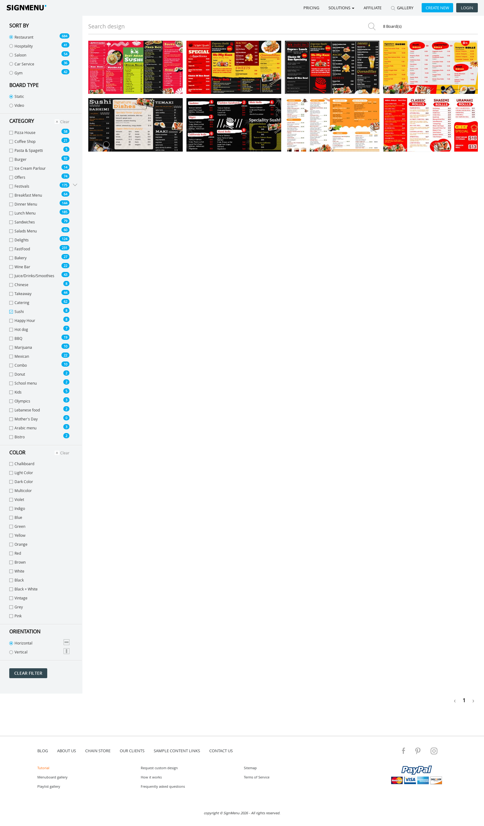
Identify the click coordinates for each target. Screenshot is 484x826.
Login (467, 7)
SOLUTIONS (341, 7)
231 (64, 247)
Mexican (39, 356)
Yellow (17, 535)
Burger (39, 159)
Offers (39, 176)
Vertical (39, 651)
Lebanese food (39, 409)
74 (65, 176)
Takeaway (39, 293)
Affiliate (373, 7)
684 (64, 36)
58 (65, 131)
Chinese (39, 284)
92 (65, 158)
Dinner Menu (39, 203)
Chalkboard (21, 463)
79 (65, 221)
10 (65, 346)
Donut (39, 373)
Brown (17, 562)
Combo (39, 364)
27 (65, 256)
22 (65, 265)
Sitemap (250, 768)
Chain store (98, 750)
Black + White (23, 588)
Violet (16, 499)
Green (17, 526)
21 (65, 140)
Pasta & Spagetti (39, 150)
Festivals (39, 185)
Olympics (39, 400)
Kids (39, 391)
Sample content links (177, 750)
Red (15, 553)
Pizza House (39, 132)
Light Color (21, 472)
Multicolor (20, 490)
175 (64, 185)
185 (64, 212)
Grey (16, 606)
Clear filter (28, 673)
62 (65, 301)
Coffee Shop (39, 141)
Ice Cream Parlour (39, 168)
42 (65, 71)
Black (16, 580)
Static (16, 96)
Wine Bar (39, 266)
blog (42, 750)
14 (65, 167)
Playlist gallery (48, 786)
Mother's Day (39, 418)
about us (66, 750)
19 (65, 337)
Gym (39, 72)
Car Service (39, 63)
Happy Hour (39, 320)
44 (65, 292)
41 (65, 45)
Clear (62, 121)
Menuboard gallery (52, 777)
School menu (39, 382)
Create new (437, 7)
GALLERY (402, 7)
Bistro (39, 436)
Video (16, 105)
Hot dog (39, 329)
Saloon (39, 54)
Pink (15, 615)
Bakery (39, 257)
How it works (151, 777)
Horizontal (39, 642)
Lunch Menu (39, 212)
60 (65, 229)
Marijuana (39, 347)
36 (65, 62)
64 (65, 194)
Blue (15, 517)
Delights (39, 239)
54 (65, 54)
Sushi (39, 311)
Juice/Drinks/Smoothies (39, 275)
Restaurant (39, 36)
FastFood (39, 248)
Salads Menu (39, 230)
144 (64, 203)
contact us (221, 750)
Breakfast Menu (39, 194)
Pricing (311, 7)
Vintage (18, 597)
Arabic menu (39, 427)
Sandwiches (39, 221)
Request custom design (159, 768)
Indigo (17, 508)
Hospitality (39, 45)
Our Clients (132, 750)
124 (64, 238)
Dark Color (21, 481)
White (16, 571)
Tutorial (43, 768)
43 (65, 274)
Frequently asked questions (163, 786)
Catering (39, 302)
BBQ (39, 338)
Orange (18, 544)
